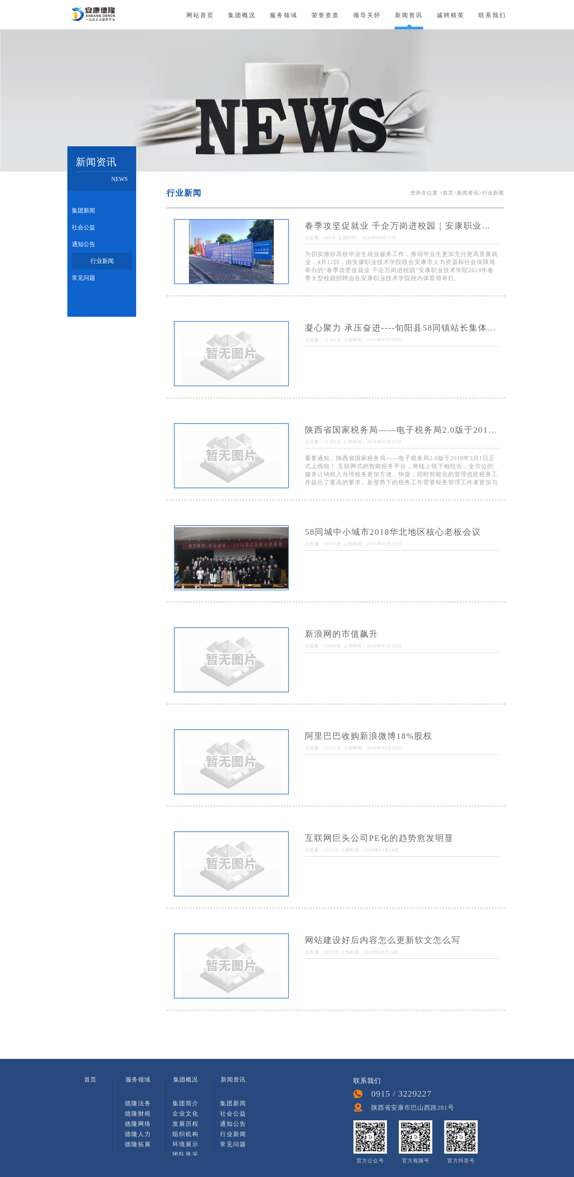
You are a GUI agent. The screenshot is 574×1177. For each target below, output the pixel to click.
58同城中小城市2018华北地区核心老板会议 (393, 532)
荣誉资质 (325, 15)
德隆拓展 (138, 1144)
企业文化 (185, 1113)
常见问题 (83, 278)
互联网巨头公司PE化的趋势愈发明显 (379, 838)
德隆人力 (138, 1134)
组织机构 (185, 1134)
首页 (90, 1079)
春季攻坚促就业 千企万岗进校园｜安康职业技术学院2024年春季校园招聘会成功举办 (402, 225)
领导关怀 (367, 15)
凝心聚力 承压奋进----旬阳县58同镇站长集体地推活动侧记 (402, 327)
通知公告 (83, 244)
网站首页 (200, 15)
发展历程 (185, 1124)
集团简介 (185, 1103)
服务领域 (284, 15)
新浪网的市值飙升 (341, 634)
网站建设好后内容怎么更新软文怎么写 (383, 940)
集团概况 (242, 15)
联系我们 (492, 15)
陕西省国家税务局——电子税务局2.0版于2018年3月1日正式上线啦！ (402, 430)
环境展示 (185, 1144)
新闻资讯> (469, 193)
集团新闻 (83, 210)
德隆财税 (138, 1113)
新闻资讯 (409, 15)
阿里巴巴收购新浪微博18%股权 (368, 736)
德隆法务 (138, 1103)
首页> (450, 193)
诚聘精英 (451, 15)
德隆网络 (138, 1124)
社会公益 (83, 227)
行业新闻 (102, 261)
